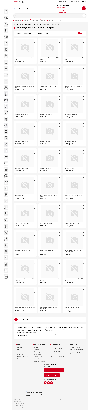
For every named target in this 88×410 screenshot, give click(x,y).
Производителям (39, 352)
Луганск (16, 1)
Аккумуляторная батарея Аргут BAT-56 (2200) (74, 279)
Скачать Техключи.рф (51, 375)
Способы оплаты (39, 359)
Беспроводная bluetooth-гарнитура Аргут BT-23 (49, 307)
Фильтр (19, 33)
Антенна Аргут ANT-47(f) (21, 141)
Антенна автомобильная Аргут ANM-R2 (24, 87)
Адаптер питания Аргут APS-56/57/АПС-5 (74, 87)
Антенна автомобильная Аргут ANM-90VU (49, 58)
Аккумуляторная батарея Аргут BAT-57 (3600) (49, 279)
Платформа (18, 20)
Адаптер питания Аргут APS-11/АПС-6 (49, 86)
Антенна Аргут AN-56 (20, 195)
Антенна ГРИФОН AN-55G (21, 114)
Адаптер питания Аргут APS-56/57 (49, 250)
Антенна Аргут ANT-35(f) (46, 141)
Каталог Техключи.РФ (25, 24)
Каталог (19, 347)
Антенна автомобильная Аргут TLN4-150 (24, 58)
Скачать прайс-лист (23, 356)
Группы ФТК (21, 403)
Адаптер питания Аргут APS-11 (23, 250)
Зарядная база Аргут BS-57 (47, 223)
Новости (43, 20)
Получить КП (35, 20)
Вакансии (20, 359)
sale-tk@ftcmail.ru (63, 11)
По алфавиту (38, 33)
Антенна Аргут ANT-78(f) (71, 114)
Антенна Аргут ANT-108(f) (46, 114)
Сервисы (26, 20)
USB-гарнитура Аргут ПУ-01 (72, 307)
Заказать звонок (61, 7)
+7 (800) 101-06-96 (63, 6)
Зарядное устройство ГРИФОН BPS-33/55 (49, 196)
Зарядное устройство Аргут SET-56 (24, 223)
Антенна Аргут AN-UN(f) (71, 141)
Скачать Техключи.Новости (53, 370)
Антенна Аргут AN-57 (70, 168)
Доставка (51, 20)
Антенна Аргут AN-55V (45, 168)
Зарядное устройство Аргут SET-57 (73, 195)
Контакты (59, 20)
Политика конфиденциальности (22, 407)
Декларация (38, 356)
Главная (16, 24)
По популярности (27, 33)
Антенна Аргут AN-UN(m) (21, 168)
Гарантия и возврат (40, 361)
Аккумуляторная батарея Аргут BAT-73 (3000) (24, 279)
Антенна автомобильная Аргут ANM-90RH (74, 58)
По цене (47, 33)
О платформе (21, 352)
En (22, 1)
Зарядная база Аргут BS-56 (72, 223)
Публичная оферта (18, 405)
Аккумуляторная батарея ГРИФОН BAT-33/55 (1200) (74, 251)
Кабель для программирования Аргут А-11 (25, 307)
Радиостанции (37, 24)
